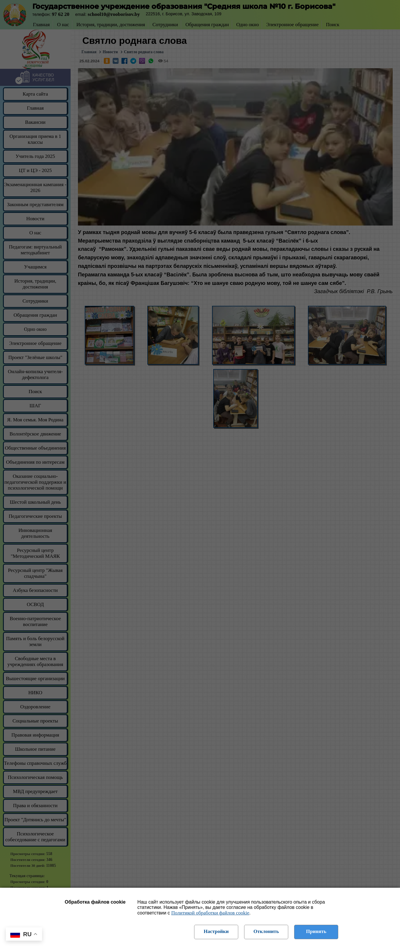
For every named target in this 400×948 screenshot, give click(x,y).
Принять (316, 931)
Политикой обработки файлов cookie (210, 913)
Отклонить (266, 931)
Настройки (216, 931)
